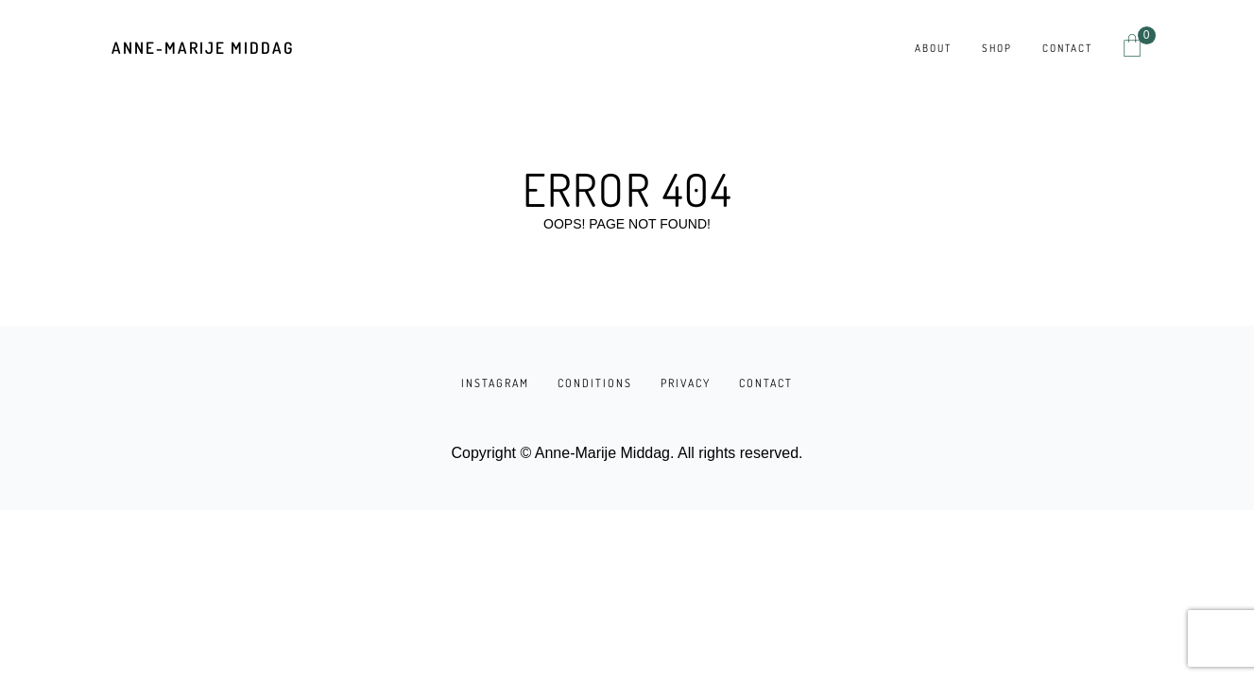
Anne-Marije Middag (203, 48)
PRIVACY (686, 383)
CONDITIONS (595, 383)
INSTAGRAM (495, 383)
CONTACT (766, 383)
